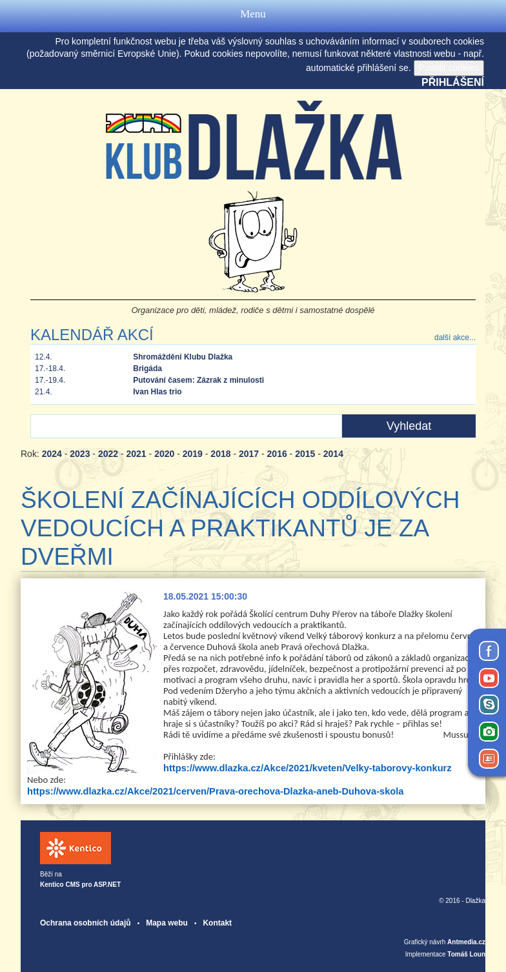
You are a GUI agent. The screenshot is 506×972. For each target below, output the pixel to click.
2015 (305, 454)
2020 (164, 454)
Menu (253, 16)
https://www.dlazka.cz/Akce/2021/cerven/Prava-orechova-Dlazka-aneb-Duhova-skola (215, 791)
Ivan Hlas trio (157, 391)
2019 (193, 454)
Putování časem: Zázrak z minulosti (198, 380)
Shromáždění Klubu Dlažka (182, 356)
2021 (136, 454)
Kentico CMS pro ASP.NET (80, 884)
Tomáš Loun (466, 954)
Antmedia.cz (466, 942)
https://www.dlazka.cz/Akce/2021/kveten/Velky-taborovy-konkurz (307, 768)
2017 (249, 454)
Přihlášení (452, 82)
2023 (80, 454)
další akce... (455, 337)
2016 (277, 454)
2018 (220, 454)
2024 (52, 454)
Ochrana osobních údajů (85, 922)
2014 (333, 454)
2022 (108, 454)
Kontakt (217, 922)
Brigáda (147, 368)
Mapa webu (167, 922)
